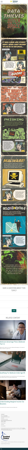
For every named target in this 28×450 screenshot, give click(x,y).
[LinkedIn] (1, 448)
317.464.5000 (5, 415)
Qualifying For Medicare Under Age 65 (12, 373)
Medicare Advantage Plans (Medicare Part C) (12, 343)
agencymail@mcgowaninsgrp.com (6, 420)
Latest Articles (3, 423)
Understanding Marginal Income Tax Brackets (12, 403)
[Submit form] (14, 310)
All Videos (2, 424)
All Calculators (3, 425)
